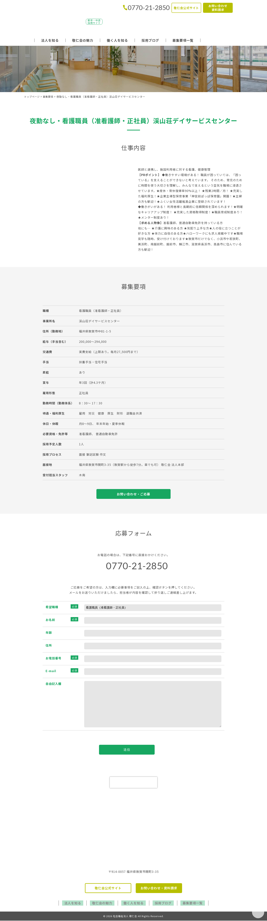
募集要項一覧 (183, 40)
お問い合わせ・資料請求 (158, 889)
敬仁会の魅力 (82, 40)
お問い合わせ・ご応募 (133, 494)
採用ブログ (150, 40)
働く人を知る (117, 40)
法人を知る (50, 40)
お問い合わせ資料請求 (217, 7)
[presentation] (133, 783)
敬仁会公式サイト (186, 7)
